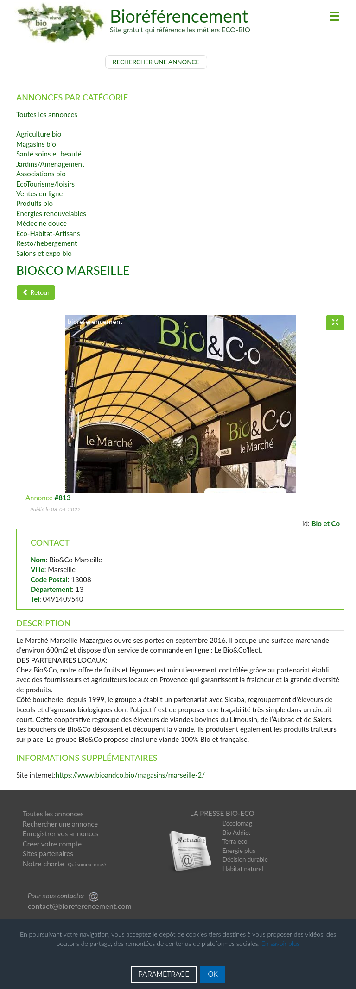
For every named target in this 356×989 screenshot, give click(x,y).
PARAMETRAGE (164, 974)
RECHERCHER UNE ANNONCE (156, 62)
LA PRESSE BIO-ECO (222, 813)
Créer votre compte (52, 844)
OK (213, 974)
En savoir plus (280, 943)
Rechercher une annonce (60, 824)
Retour (36, 292)
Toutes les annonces (53, 813)
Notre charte (43, 863)
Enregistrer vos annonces (61, 833)
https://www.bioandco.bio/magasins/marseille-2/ (130, 775)
